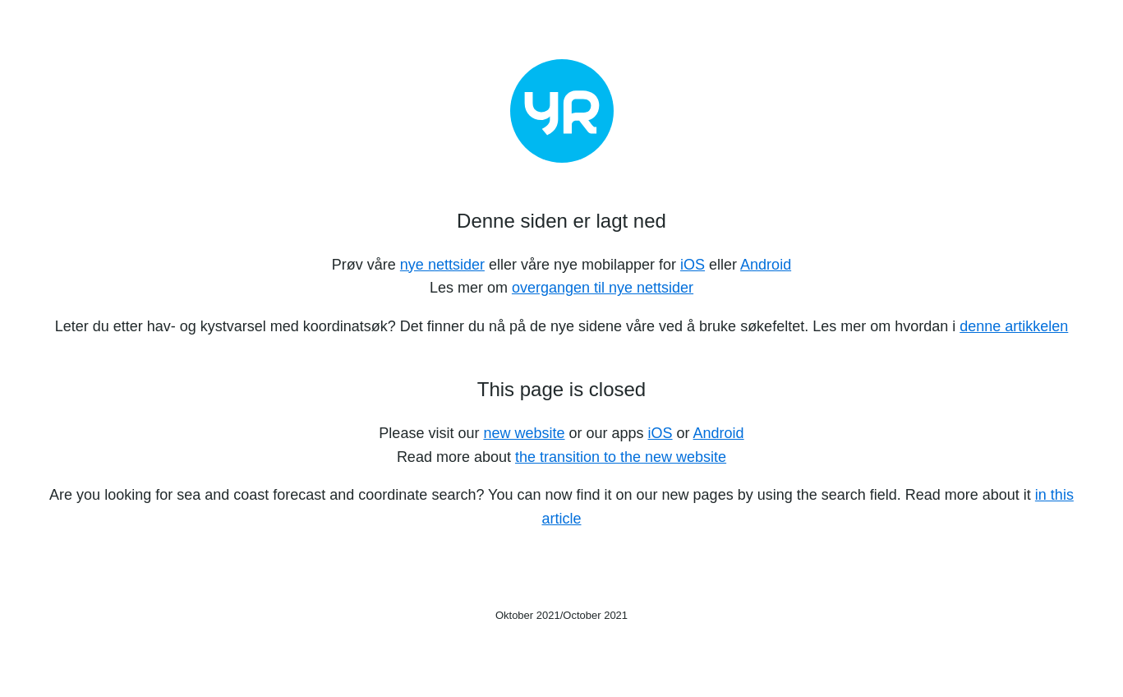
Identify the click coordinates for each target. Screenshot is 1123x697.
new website (523, 433)
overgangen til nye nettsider (602, 287)
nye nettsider (442, 264)
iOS (692, 264)
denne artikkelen (1014, 326)
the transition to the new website (620, 457)
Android (765, 264)
